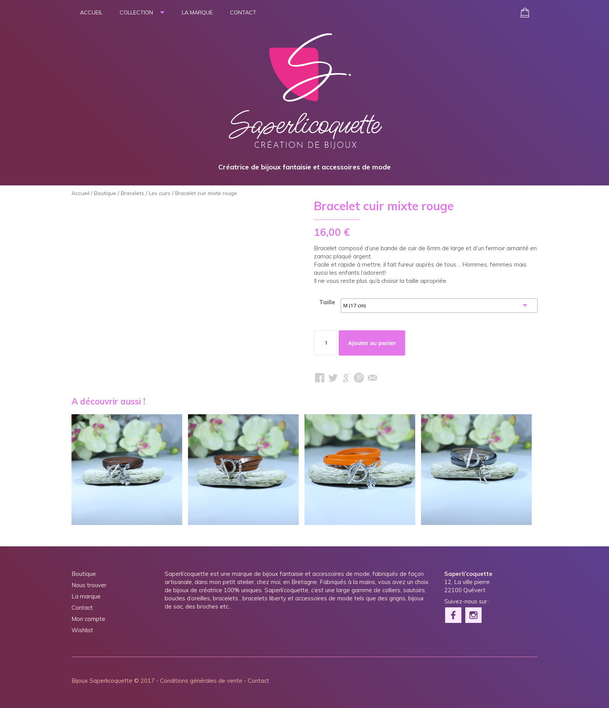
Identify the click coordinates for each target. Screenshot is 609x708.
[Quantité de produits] (325, 342)
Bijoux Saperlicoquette (101, 680)
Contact (243, 12)
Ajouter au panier (372, 343)
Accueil (91, 12)
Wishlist (82, 630)
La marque (197, 12)
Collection (136, 12)
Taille (327, 302)
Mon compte (88, 619)
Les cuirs (160, 193)
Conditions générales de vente (201, 680)
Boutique (105, 193)
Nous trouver (88, 585)
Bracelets (132, 193)
